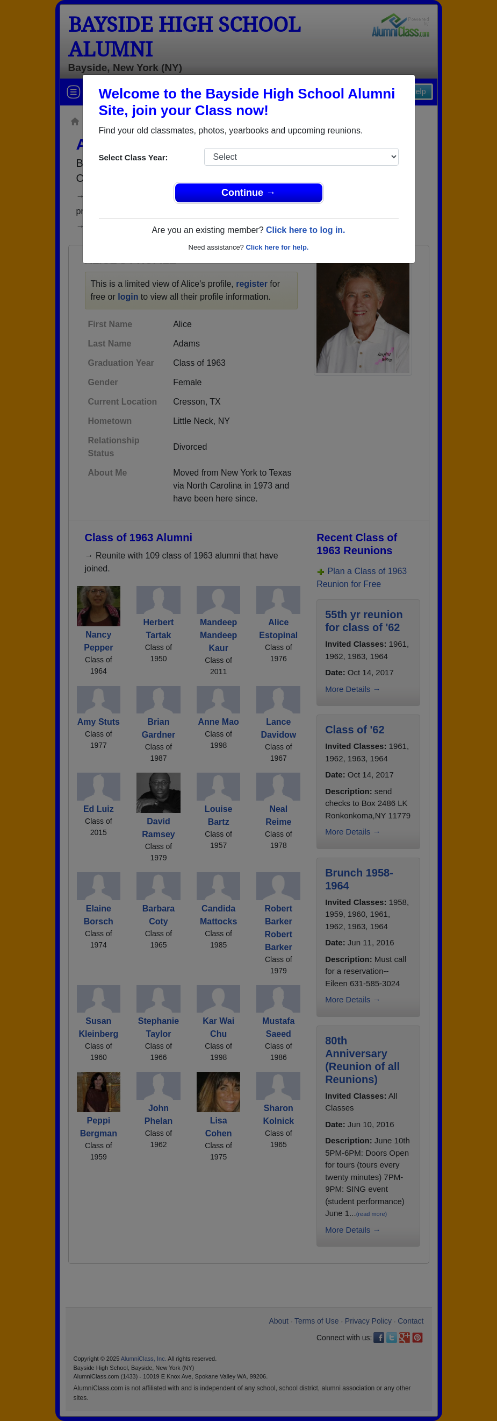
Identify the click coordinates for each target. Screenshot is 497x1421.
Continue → (248, 192)
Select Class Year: (133, 157)
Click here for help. (277, 247)
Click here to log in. (305, 230)
